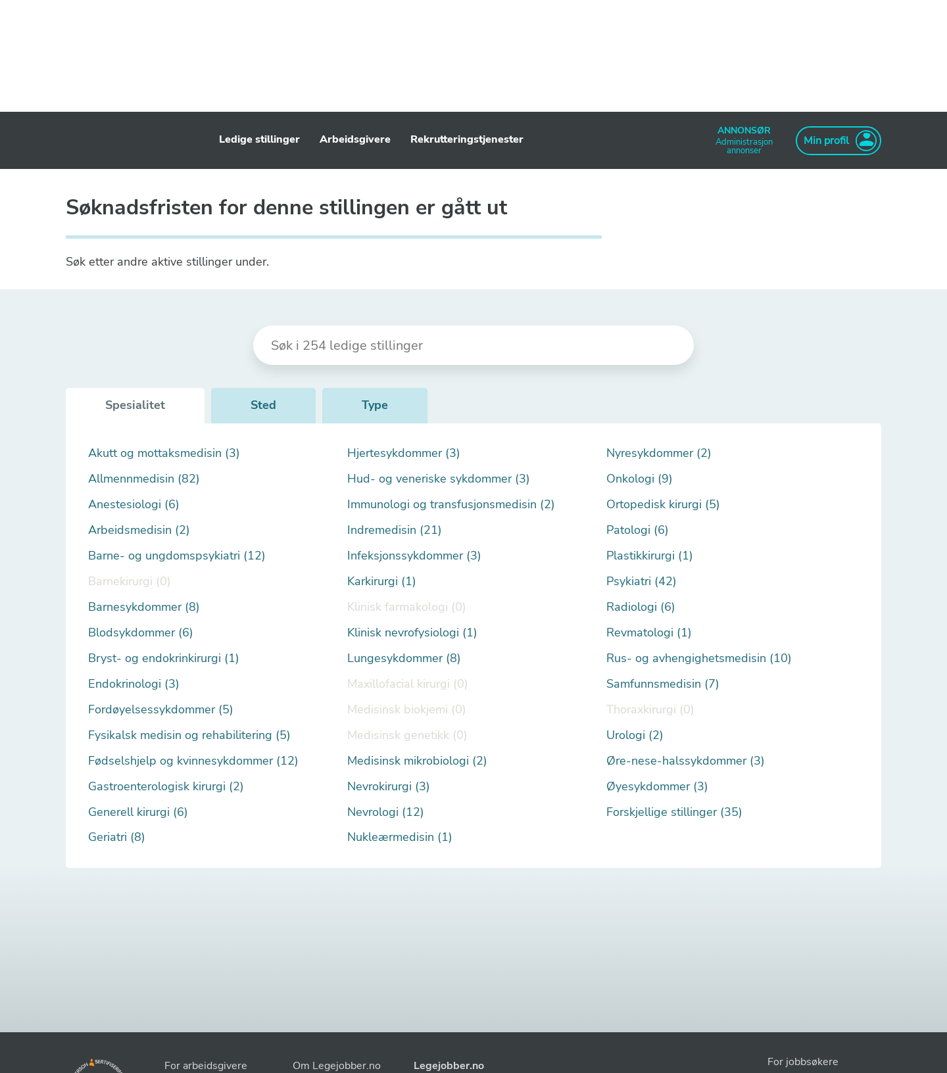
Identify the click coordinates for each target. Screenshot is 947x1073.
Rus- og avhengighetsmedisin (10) (699, 658)
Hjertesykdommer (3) (403, 453)
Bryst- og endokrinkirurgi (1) (163, 658)
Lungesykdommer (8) (404, 658)
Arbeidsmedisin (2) (139, 530)
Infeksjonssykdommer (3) (414, 555)
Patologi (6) (637, 530)
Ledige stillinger (259, 139)
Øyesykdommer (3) (657, 786)
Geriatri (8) (116, 837)
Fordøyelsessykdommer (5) (160, 709)
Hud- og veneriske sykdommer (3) (438, 479)
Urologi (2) (635, 735)
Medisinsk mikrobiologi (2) (417, 761)
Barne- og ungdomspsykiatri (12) (177, 555)
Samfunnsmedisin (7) (662, 684)
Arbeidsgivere (355, 139)
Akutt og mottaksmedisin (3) (164, 453)
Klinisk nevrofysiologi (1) (412, 632)
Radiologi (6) (640, 607)
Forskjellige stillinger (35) (674, 812)
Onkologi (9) (639, 479)
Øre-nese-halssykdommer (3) (685, 761)
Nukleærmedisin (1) (399, 837)
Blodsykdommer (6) (140, 632)
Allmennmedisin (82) (144, 479)
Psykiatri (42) (641, 581)
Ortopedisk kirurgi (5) (663, 504)
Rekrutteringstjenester (466, 139)
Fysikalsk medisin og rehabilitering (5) (189, 735)
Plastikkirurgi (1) (649, 555)
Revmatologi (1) (649, 632)
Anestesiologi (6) (134, 504)
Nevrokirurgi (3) (388, 786)
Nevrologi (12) (385, 812)
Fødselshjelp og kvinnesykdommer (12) (193, 761)
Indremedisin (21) (394, 530)
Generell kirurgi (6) (138, 812)
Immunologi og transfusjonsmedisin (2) (451, 504)
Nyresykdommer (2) (659, 453)
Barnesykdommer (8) (144, 607)
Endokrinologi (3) (134, 684)
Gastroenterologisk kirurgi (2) (166, 786)
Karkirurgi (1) (381, 581)
